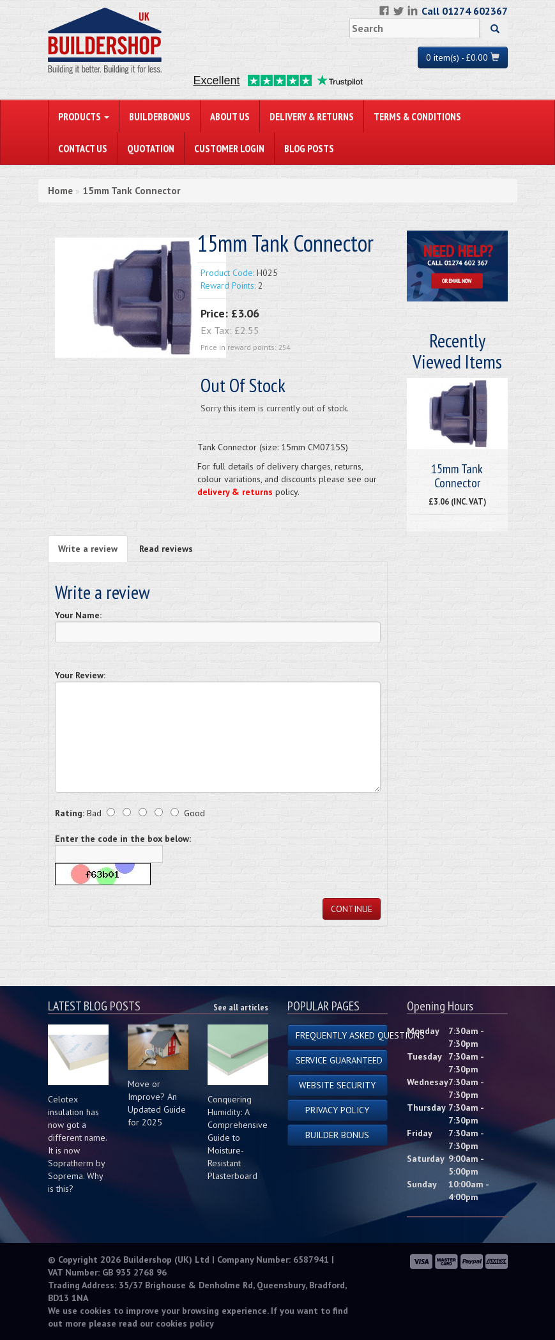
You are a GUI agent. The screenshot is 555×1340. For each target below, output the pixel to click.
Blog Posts (309, 148)
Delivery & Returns (312, 116)
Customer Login (229, 148)
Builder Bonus (337, 1135)
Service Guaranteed (339, 1060)
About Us (230, 116)
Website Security (337, 1085)
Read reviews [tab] (166, 548)
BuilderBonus (159, 116)
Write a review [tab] (88, 548)
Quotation (150, 148)
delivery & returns (235, 492)
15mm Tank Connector (131, 191)
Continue (351, 909)
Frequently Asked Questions (342, 1035)
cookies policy (185, 1323)
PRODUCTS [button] (83, 116)
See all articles (240, 1007)
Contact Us (82, 148)
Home (60, 191)
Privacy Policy (337, 1110)
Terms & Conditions (417, 116)
